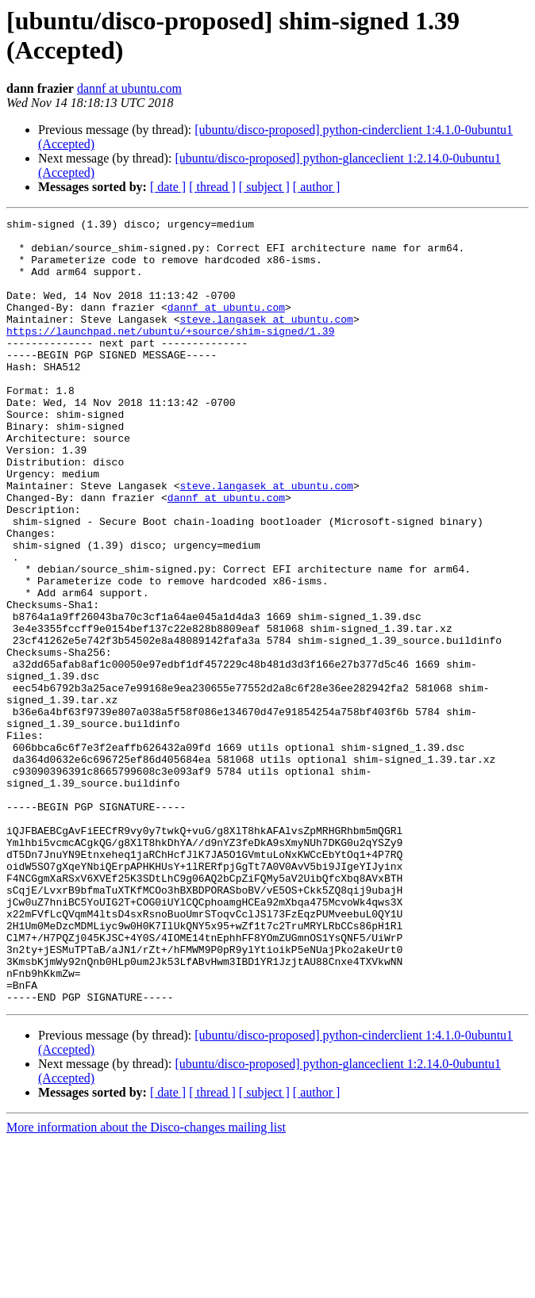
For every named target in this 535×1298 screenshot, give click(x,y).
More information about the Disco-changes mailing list (146, 1284)
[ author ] (317, 186)
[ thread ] (212, 186)
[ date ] (168, 186)
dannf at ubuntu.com (129, 88)
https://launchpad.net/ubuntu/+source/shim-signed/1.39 (170, 354)
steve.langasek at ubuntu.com (265, 340)
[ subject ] (264, 186)
